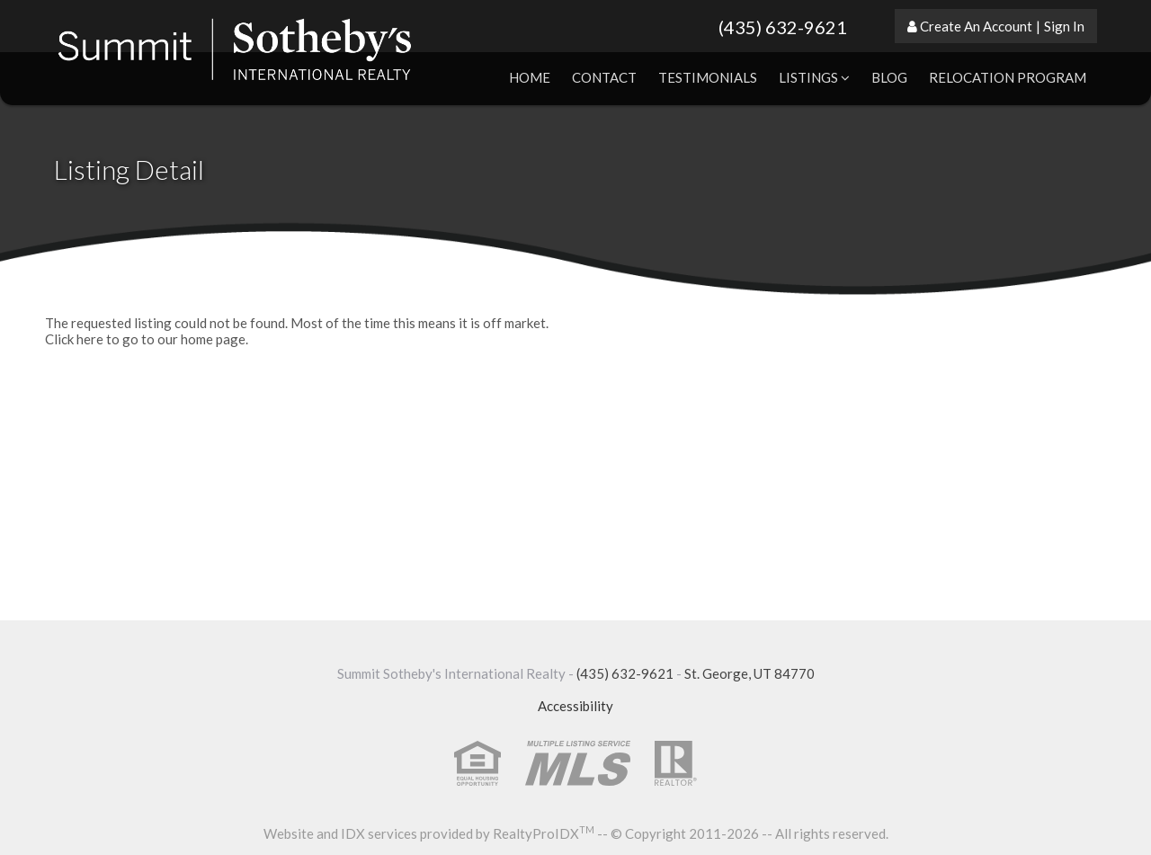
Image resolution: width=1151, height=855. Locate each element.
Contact (604, 77)
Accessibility (575, 706)
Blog (889, 77)
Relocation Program (1007, 77)
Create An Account (976, 26)
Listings (814, 77)
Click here (74, 339)
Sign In (1064, 26)
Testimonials (707, 77)
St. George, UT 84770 (749, 673)
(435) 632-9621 (782, 27)
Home (529, 77)
